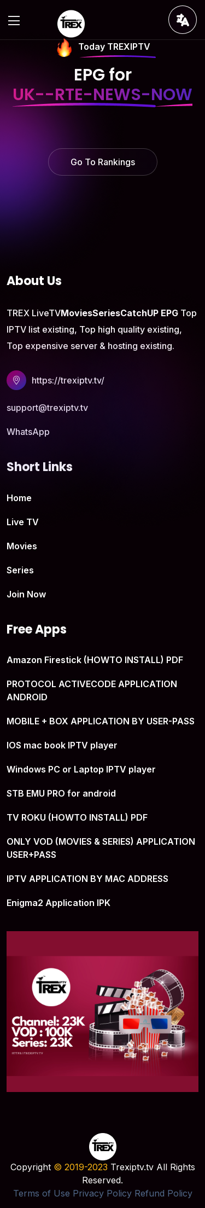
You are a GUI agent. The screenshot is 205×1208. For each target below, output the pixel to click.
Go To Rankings (103, 161)
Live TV (23, 521)
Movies (22, 546)
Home (19, 497)
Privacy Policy (102, 1193)
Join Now (26, 594)
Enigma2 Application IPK (58, 902)
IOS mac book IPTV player (62, 745)
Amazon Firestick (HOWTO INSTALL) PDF (95, 659)
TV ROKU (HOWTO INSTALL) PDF (77, 817)
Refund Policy (163, 1193)
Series (20, 570)
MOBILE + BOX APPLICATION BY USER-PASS (101, 721)
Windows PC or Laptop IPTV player (81, 769)
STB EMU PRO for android (61, 793)
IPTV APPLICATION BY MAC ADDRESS (87, 878)
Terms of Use (41, 1193)
